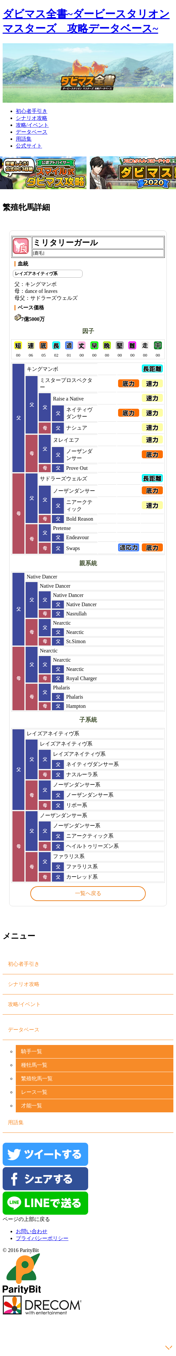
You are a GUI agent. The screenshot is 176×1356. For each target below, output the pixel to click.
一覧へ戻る (88, 893)
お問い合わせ (31, 1231)
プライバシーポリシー (42, 1238)
